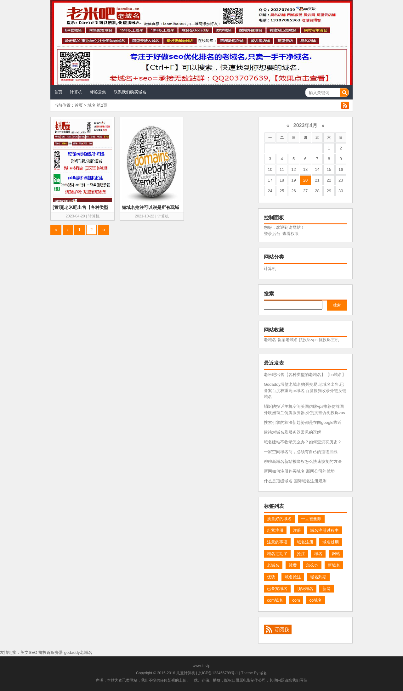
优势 (271, 577)
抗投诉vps (308, 339)
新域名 (334, 565)
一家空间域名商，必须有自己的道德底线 (301, 451)
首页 (58, 92)
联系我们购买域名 (130, 92)
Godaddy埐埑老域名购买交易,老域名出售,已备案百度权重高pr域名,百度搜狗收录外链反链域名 (305, 390)
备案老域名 (287, 339)
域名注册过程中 (324, 530)
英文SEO (28, 652)
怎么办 (312, 565)
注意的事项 (277, 542)
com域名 (275, 600)
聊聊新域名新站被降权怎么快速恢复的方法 (303, 461)
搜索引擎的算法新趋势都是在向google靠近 (303, 422)
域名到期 (318, 577)
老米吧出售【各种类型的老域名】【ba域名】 (305, 374)
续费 (293, 565)
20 (305, 180)
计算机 (76, 92)
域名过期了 (277, 553)
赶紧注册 (275, 530)
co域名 (315, 600)
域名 (318, 553)
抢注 (301, 553)
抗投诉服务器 (50, 652)
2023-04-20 (75, 216)
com (296, 600)
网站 (336, 553)
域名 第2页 (97, 105)
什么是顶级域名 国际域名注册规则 (295, 481)
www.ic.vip (201, 666)
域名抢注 (293, 577)
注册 (297, 530)
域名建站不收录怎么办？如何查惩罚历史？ (303, 442)
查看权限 (290, 233)
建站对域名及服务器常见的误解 (292, 432)
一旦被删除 (311, 518)
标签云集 (98, 92)
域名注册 (305, 542)
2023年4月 (305, 125)
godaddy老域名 (78, 652)
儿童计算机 (185, 673)
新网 (326, 588)
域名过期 (330, 542)
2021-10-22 (144, 216)
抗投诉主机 (329, 339)
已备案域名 (277, 588)
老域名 (270, 339)
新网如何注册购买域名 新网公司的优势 (299, 471)
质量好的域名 (279, 518)
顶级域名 (305, 588)
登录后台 (272, 233)
